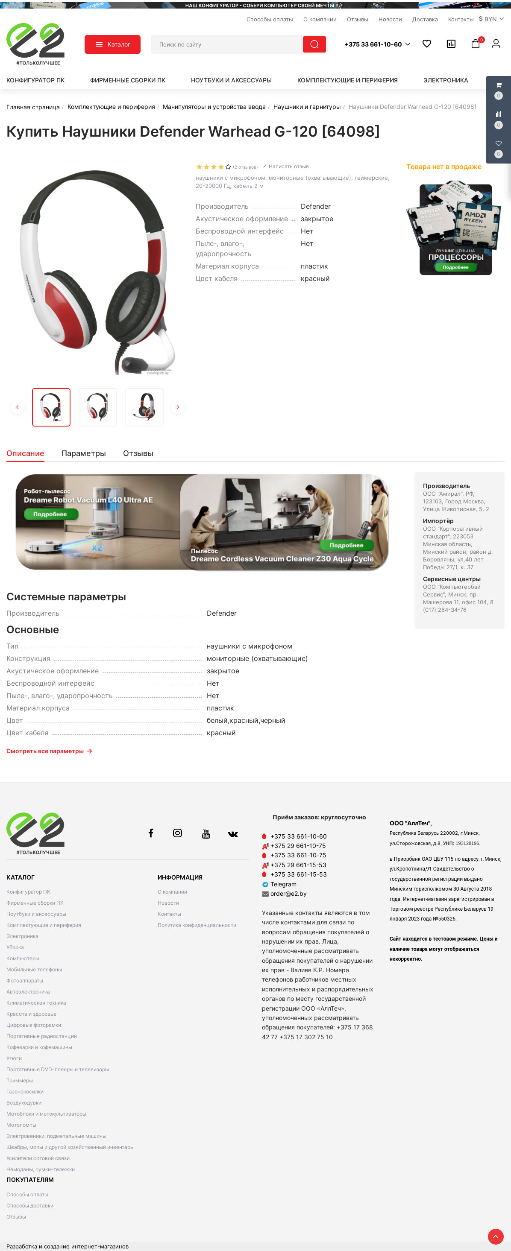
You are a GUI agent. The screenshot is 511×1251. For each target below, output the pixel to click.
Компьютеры (22, 958)
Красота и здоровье (31, 1014)
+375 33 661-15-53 (298, 874)
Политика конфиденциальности (197, 925)
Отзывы (16, 1216)
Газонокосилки (25, 1091)
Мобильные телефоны (34, 969)
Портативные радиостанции (41, 1036)
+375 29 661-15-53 (298, 864)
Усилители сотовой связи (38, 1158)
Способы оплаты (27, 1194)
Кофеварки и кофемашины (39, 1047)
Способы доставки (29, 1205)
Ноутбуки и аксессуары (231, 80)
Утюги (14, 1058)
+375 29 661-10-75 (298, 845)
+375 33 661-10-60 (298, 836)
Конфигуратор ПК (35, 80)
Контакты (169, 914)
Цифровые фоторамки (33, 1025)
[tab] (29, 453)
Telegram (279, 884)
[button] (492, 19)
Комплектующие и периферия (347, 80)
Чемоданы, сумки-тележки (40, 1169)
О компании (172, 892)
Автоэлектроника (28, 991)
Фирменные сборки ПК (127, 80)
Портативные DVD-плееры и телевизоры (57, 1069)
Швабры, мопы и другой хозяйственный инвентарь (69, 1147)
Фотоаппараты (24, 980)
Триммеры (19, 1080)
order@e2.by (288, 893)
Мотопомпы (21, 1125)
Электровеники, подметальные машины (56, 1136)
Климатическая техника (36, 1003)
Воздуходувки (23, 1102)
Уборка (15, 947)
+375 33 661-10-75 (298, 855)
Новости (168, 903)
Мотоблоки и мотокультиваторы (46, 1114)
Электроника (445, 80)
